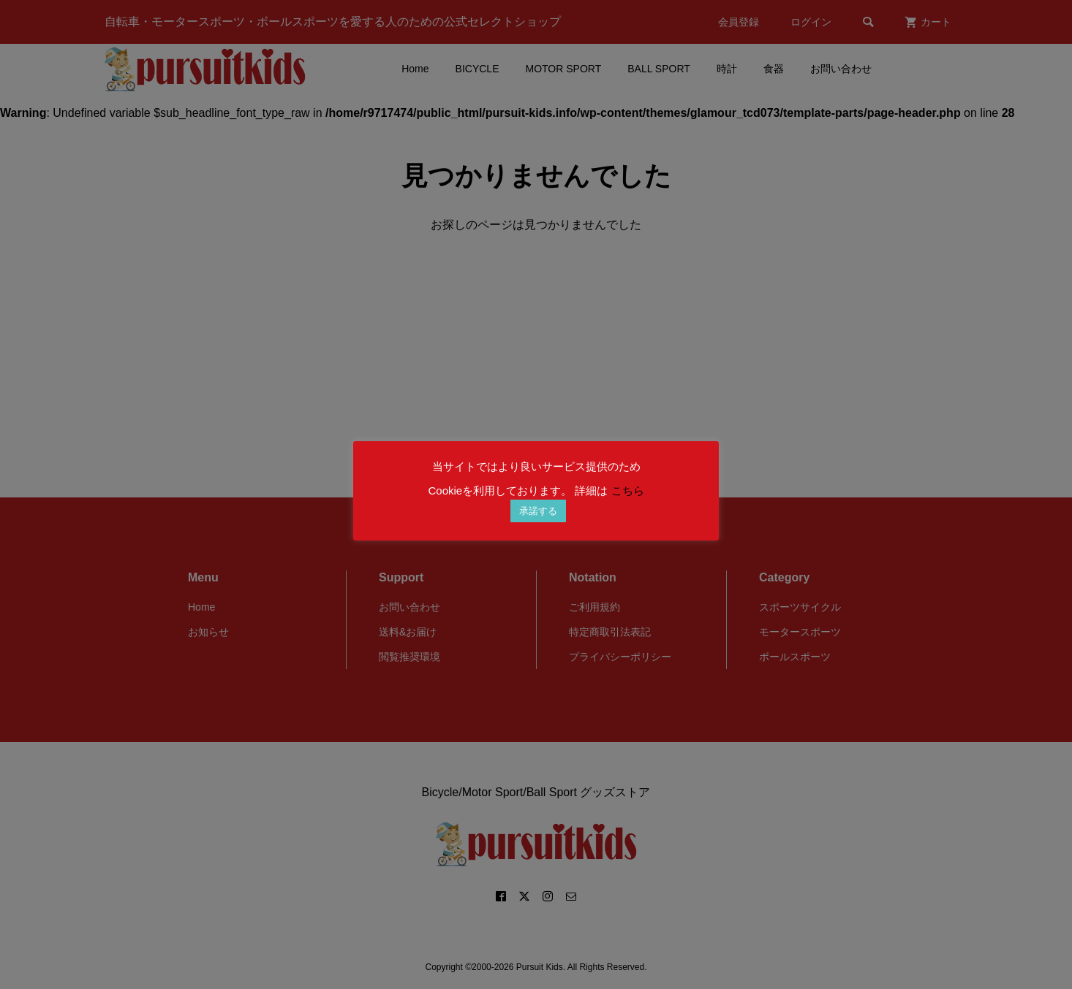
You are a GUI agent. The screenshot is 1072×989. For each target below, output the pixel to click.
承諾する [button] (538, 510)
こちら (627, 490)
